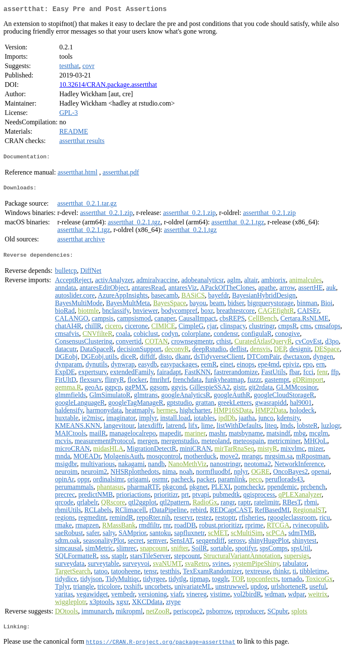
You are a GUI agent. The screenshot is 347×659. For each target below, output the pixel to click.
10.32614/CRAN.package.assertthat (108, 86)
